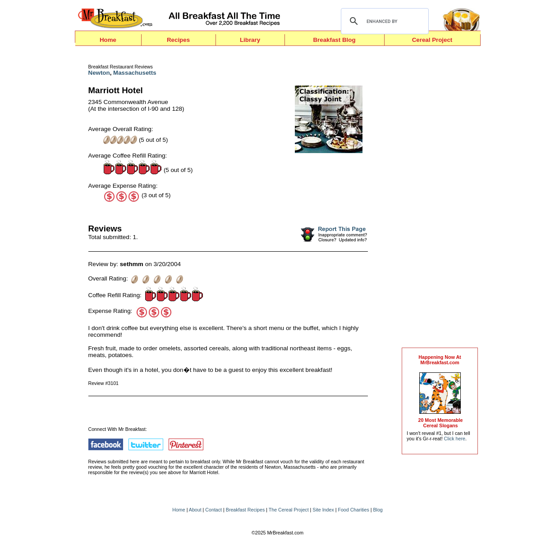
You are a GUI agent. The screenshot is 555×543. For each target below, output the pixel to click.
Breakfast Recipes (245, 509)
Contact (213, 509)
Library (250, 39)
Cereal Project (432, 39)
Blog (377, 509)
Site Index (323, 509)
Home (108, 39)
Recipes (178, 39)
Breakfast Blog (334, 39)
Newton (99, 72)
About (195, 509)
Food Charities (353, 509)
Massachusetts (134, 72)
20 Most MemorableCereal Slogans (440, 422)
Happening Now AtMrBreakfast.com (439, 359)
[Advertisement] (440, 199)
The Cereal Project (289, 509)
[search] (383, 21)
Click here (454, 438)
